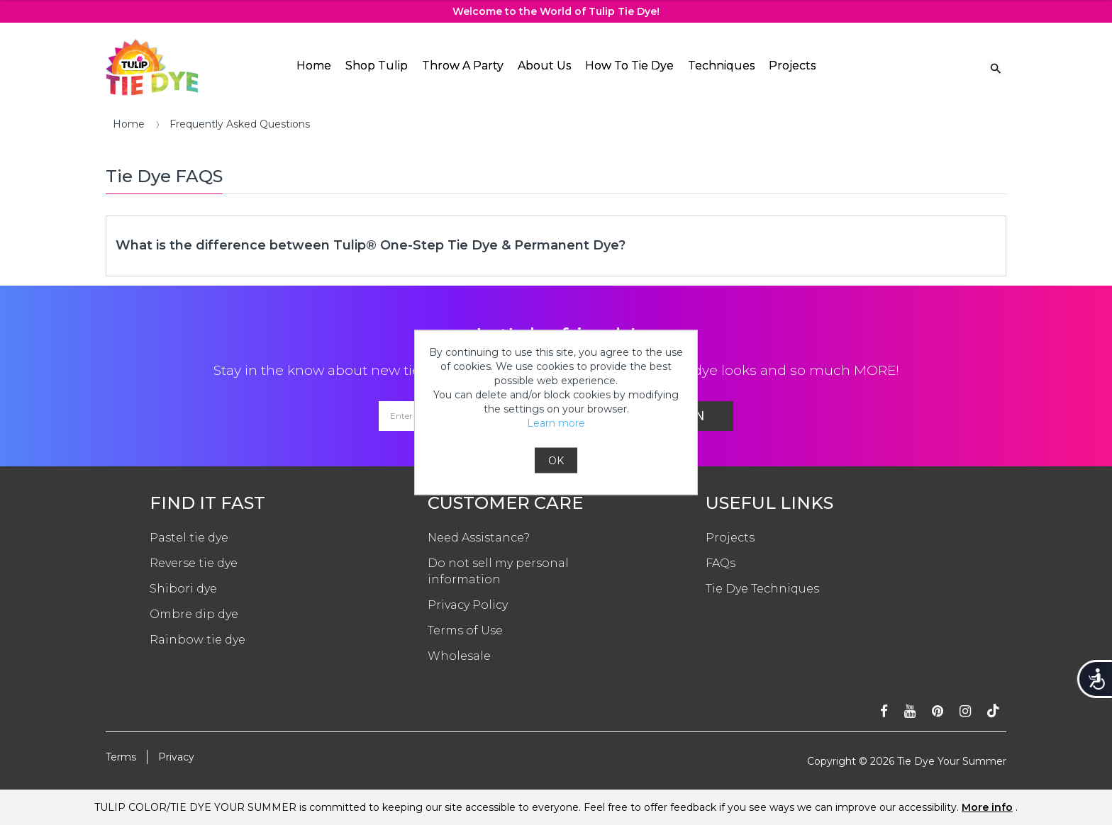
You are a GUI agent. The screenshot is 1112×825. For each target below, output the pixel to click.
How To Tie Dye (629, 65)
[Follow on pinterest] (937, 711)
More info (987, 807)
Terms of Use (465, 630)
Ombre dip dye (194, 614)
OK (556, 460)
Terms (121, 757)
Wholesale (459, 656)
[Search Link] (995, 67)
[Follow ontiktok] (993, 711)
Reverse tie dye (194, 563)
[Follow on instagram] (965, 711)
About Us (544, 65)
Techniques (721, 65)
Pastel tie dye (189, 537)
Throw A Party (463, 65)
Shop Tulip (376, 65)
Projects (792, 65)
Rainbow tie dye (197, 639)
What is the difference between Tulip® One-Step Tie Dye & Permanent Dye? (371, 245)
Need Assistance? (479, 537)
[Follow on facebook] (884, 711)
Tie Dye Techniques (762, 588)
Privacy (176, 757)
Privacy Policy (468, 605)
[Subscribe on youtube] (910, 711)
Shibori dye (183, 588)
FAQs (720, 563)
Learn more (556, 423)
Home (313, 65)
